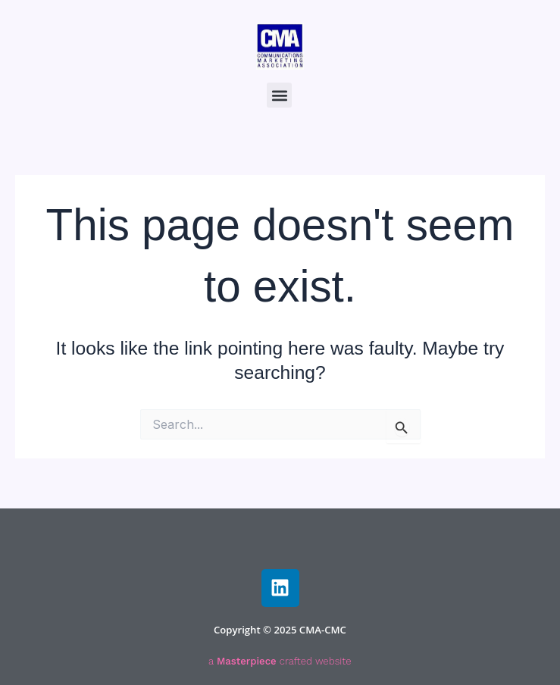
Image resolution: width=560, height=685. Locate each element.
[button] (279, 95)
